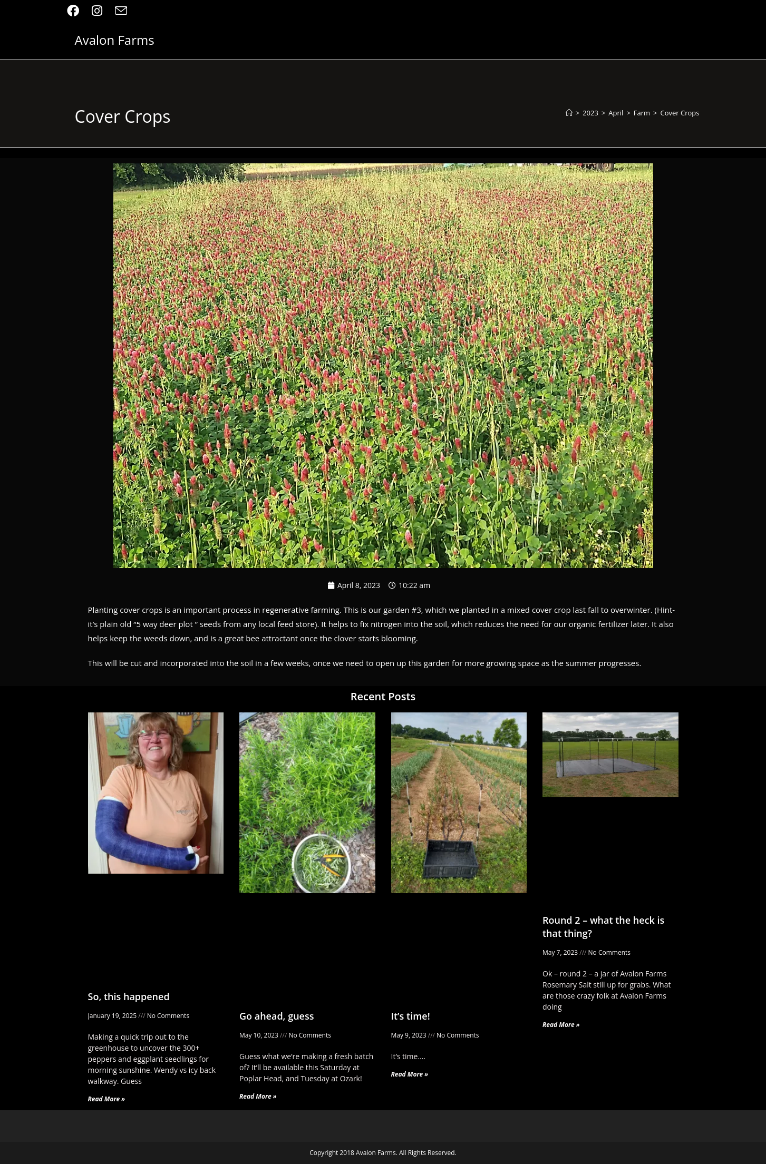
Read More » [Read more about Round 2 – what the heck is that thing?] (561, 1024)
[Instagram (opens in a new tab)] (97, 11)
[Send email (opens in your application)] (121, 11)
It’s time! (410, 1016)
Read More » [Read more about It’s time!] (410, 1074)
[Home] (569, 113)
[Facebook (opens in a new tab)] (76, 11)
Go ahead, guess (276, 1016)
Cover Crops (680, 113)
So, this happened (129, 996)
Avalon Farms (114, 39)
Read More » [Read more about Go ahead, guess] (258, 1096)
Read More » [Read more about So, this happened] (106, 1098)
